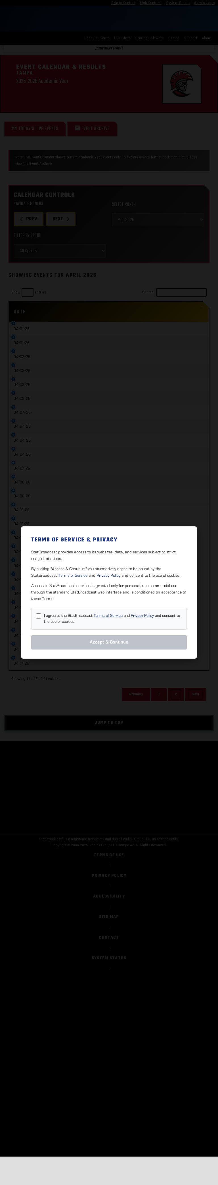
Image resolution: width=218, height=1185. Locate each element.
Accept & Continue (109, 642)
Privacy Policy (108, 575)
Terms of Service (72, 575)
